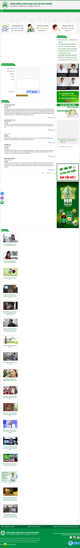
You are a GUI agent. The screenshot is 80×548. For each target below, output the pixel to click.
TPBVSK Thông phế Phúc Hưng (32, 15)
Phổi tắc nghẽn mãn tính (24, 21)
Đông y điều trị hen (6, 15)
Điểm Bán (51, 21)
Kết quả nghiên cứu (44, 15)
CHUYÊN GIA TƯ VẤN (35, 21)
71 (46, 175)
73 (48, 175)
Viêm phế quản (14, 21)
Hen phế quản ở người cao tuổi (9, 23)
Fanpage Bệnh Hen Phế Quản (66, 146)
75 (51, 175)
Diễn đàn (56, 21)
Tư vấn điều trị (44, 23)
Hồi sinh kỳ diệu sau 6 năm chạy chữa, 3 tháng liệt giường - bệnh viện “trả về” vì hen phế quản (68, 141)
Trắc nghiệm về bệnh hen (61, 21)
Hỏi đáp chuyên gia (35, 23)
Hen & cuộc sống (6, 18)
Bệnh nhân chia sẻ (6, 21)
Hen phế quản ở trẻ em (23, 23)
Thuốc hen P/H (62, 15)
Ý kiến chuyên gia (54, 15)
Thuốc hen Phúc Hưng (19, 15)
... (45, 175)
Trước (42, 175)
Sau (55, 175)
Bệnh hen (4, 13)
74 (50, 175)
